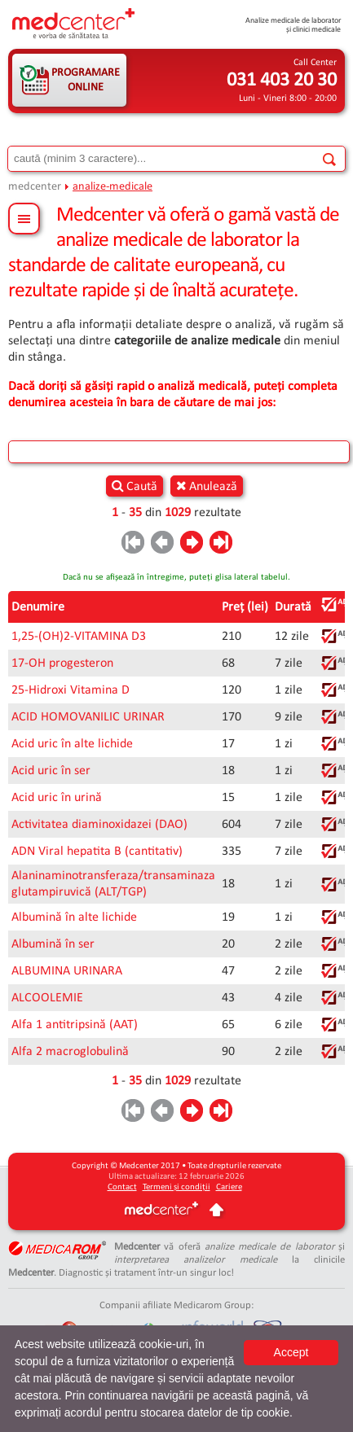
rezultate (217, 512)
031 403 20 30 (282, 80)
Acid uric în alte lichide (72, 744)
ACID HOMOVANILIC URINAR (88, 717)
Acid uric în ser (50, 770)
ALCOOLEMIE (47, 998)
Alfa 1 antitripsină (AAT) (74, 1024)
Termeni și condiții (176, 1187)
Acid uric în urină (56, 797)
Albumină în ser (53, 944)
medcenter (34, 187)
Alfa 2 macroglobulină (70, 1051)
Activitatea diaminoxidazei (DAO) (99, 824)
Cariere (229, 1187)
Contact (122, 1187)
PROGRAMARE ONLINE (85, 80)
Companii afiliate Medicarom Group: (176, 1305)
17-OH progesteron (62, 663)
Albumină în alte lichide (74, 917)
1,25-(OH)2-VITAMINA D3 (78, 636)
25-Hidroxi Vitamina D (70, 690)
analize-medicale (112, 187)
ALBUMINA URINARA (66, 971)
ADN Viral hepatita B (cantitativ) (97, 851)
